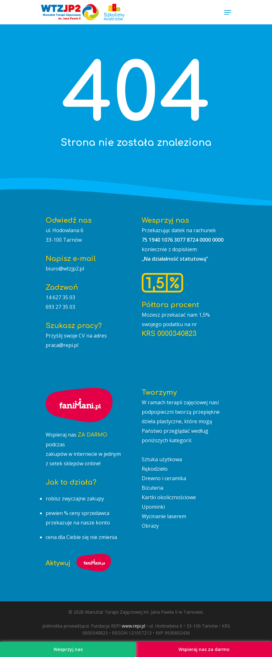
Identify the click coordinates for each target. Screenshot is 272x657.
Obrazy (150, 525)
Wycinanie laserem (164, 516)
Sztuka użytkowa (162, 459)
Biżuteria (152, 487)
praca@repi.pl (62, 345)
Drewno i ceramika (164, 478)
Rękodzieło (155, 468)
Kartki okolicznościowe (169, 497)
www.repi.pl (133, 626)
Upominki (153, 506)
